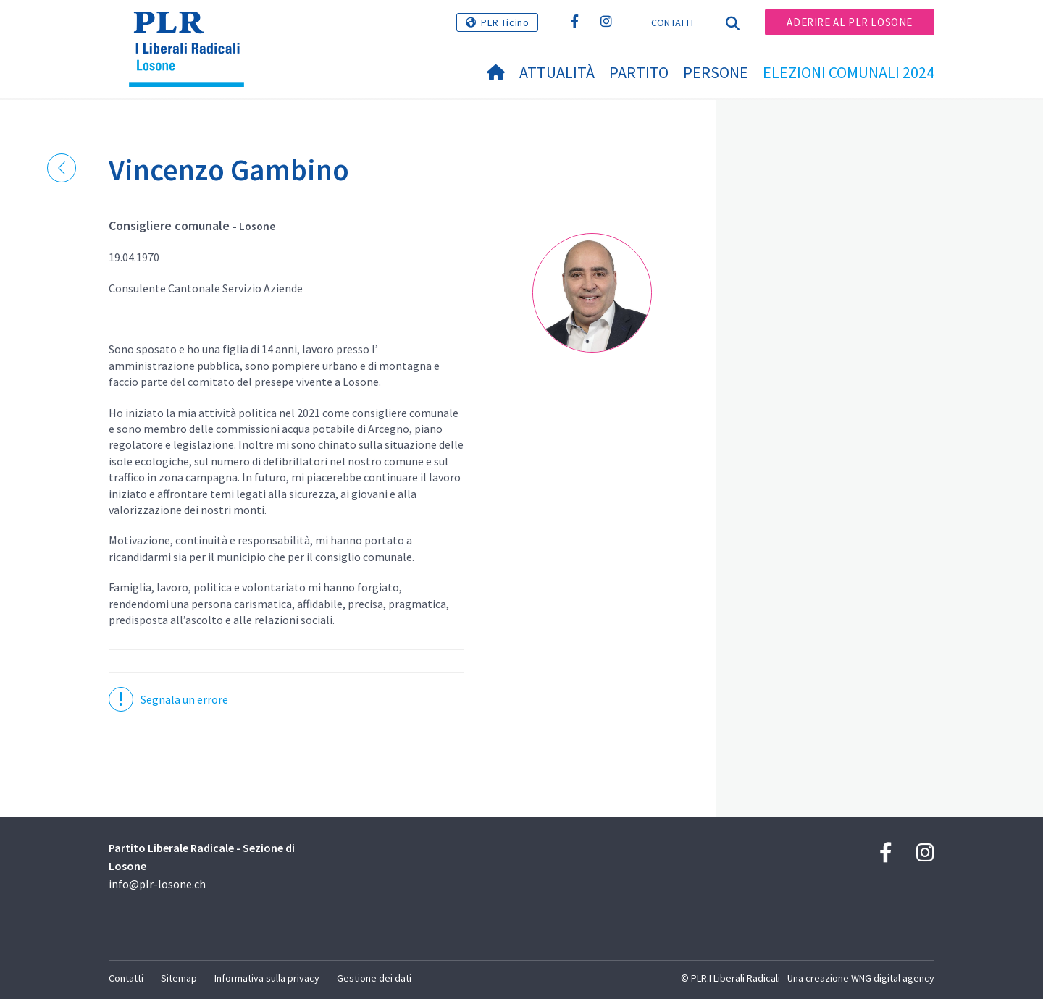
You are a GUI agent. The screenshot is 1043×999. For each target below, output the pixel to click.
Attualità (557, 72)
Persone (715, 72)
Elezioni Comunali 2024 (848, 72)
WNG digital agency (892, 978)
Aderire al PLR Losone (850, 22)
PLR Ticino (505, 22)
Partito (639, 72)
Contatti (672, 22)
